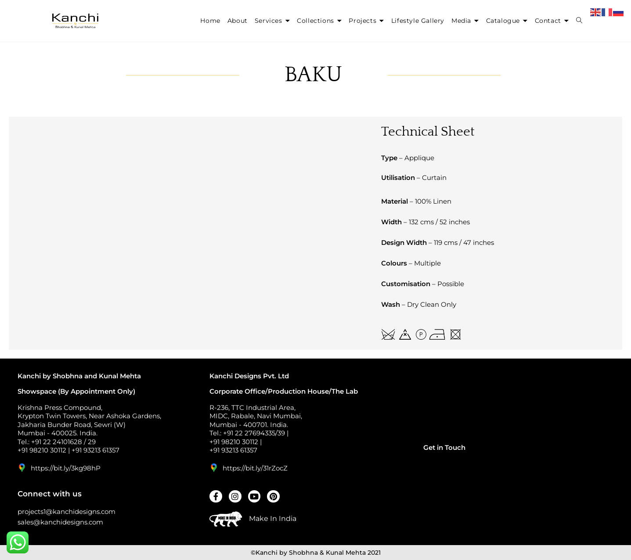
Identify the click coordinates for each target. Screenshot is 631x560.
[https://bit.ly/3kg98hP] (22, 467)
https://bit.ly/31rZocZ (255, 468)
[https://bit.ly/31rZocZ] (213, 467)
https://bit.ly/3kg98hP (66, 468)
